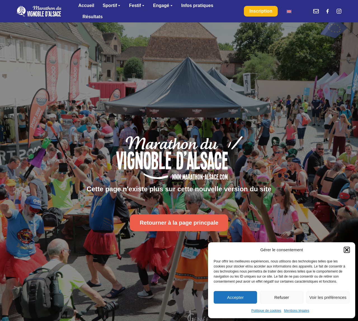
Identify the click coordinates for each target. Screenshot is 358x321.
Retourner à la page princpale (179, 223)
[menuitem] (289, 11)
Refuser (281, 297)
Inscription (260, 11)
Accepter (235, 297)
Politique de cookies (266, 311)
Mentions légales (296, 311)
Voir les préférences (328, 297)
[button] (347, 250)
